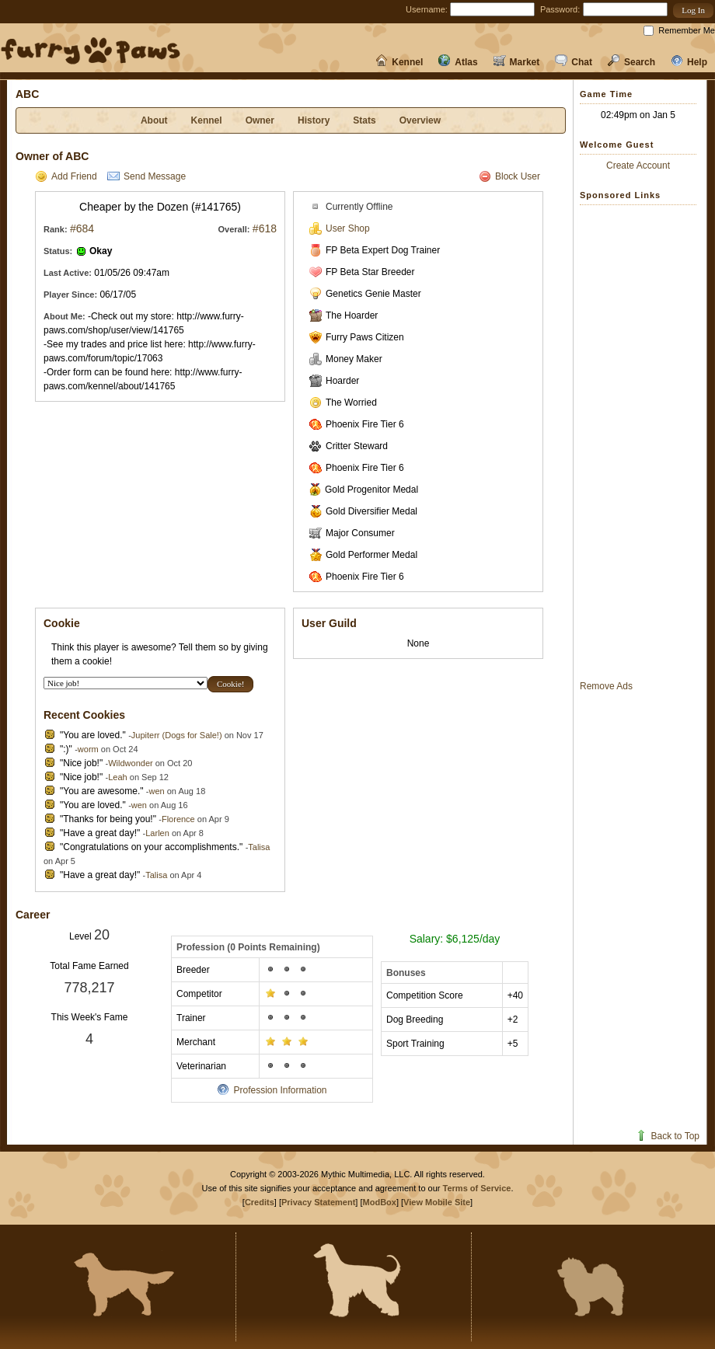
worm (88, 749)
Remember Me (686, 30)
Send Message (146, 176)
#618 (265, 228)
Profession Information (271, 1090)
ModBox (379, 1202)
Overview (420, 120)
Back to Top (667, 1136)
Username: (427, 9)
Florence (178, 819)
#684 (82, 228)
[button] (693, 10)
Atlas (457, 62)
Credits (259, 1202)
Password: (560, 9)
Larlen (157, 833)
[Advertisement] (642, 442)
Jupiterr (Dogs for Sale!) (176, 735)
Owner (260, 120)
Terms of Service (477, 1188)
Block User (509, 176)
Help (689, 62)
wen (156, 791)
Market (517, 62)
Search (631, 62)
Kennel (399, 62)
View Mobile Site (436, 1202)
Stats (364, 120)
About (154, 120)
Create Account (638, 165)
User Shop (339, 228)
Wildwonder (130, 763)
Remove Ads (606, 686)
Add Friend (66, 176)
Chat (573, 62)
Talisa (259, 847)
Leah (117, 777)
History (314, 120)
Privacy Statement (318, 1202)
